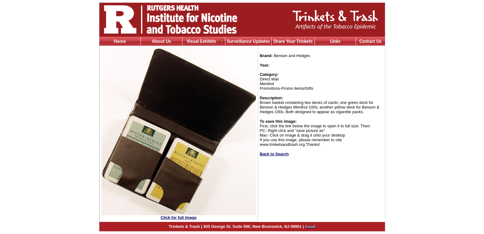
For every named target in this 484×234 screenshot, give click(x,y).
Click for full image (178, 217)
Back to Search (274, 154)
